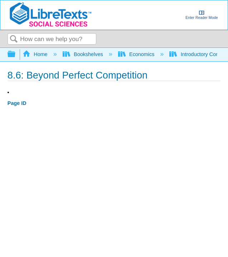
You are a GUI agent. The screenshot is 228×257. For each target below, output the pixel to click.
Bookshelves (84, 54)
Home (36, 54)
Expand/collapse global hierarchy (16, 54)
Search (14, 39)
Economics (137, 54)
